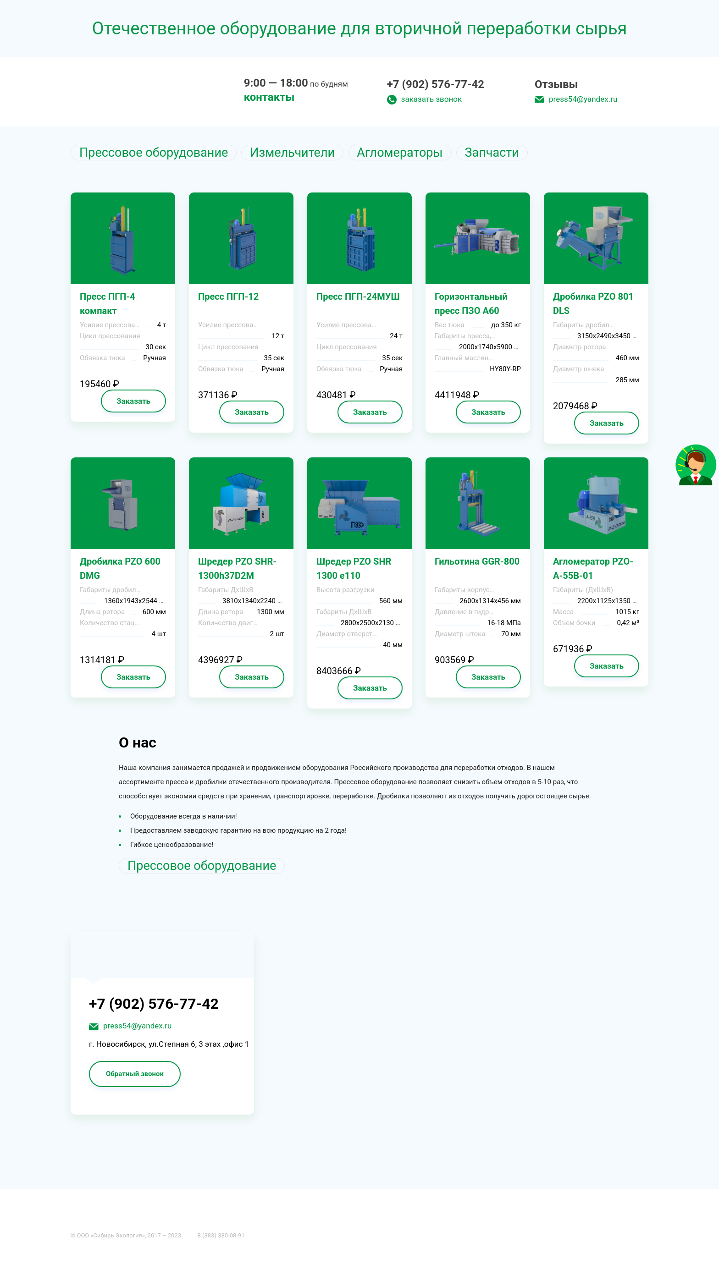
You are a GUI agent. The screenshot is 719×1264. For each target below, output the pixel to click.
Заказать (133, 401)
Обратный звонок (135, 1074)
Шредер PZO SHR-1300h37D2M (237, 568)
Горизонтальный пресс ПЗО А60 (471, 303)
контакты (269, 97)
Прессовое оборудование (153, 152)
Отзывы (556, 84)
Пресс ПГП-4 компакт (107, 303)
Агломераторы (399, 152)
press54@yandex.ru (583, 99)
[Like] (696, 482)
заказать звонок (431, 99)
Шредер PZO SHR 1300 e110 (353, 568)
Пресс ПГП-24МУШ (358, 296)
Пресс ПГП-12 (228, 296)
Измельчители (292, 152)
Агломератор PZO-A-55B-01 (593, 568)
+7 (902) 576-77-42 (435, 84)
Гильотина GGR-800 (477, 561)
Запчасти (492, 152)
